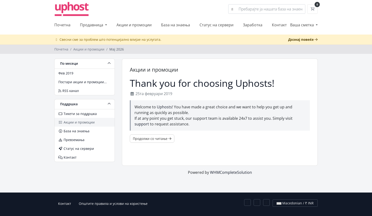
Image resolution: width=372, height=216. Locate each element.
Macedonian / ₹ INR (295, 203)
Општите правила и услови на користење (113, 203)
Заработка (252, 25)
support (142, 124)
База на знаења (175, 25)
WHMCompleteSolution (231, 172)
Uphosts (164, 107)
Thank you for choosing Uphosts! (202, 83)
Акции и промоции (134, 25)
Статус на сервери (216, 25)
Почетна (62, 25)
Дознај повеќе (303, 39)
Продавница (92, 25)
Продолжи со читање (152, 138)
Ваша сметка (302, 25)
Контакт (279, 25)
